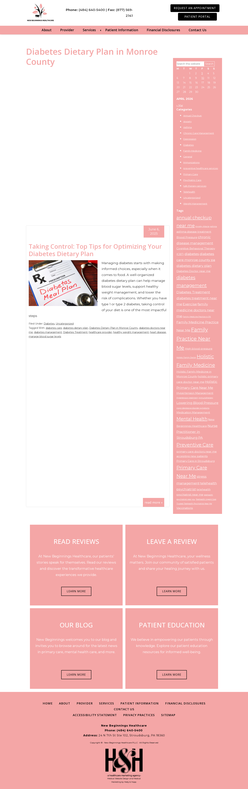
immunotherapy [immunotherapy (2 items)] (205, 398)
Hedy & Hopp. (130, 782)
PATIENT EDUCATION (172, 624)
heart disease (158, 332)
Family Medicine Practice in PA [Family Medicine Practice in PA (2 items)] (197, 317)
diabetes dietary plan (75, 327)
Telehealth (189, 191)
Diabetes (49, 323)
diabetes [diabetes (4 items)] (192, 254)
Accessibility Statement (95, 715)
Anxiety (187, 121)
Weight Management (195, 203)
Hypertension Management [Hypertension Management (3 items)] (194, 393)
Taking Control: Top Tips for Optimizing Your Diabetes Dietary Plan (95, 250)
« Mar (179, 105)
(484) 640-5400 (92, 10)
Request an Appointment (195, 8)
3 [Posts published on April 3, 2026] (202, 73)
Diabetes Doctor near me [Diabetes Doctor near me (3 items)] (193, 271)
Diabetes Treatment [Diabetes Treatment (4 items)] (193, 292)
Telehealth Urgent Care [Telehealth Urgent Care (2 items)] (206, 499)
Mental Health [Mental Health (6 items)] (191, 418)
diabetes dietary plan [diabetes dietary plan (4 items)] (194, 266)
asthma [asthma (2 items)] (213, 226)
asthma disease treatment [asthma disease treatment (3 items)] (193, 231)
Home (48, 703)
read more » (154, 502)
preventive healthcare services (200, 168)
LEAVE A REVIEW (172, 541)
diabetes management (48, 332)
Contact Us (197, 30)
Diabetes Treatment (75, 332)
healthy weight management (131, 332)
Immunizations (191, 162)
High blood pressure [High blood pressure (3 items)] (198, 348)
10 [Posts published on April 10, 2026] (202, 78)
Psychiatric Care (192, 180)
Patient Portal (197, 17)
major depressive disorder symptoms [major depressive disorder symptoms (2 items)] (192, 408)
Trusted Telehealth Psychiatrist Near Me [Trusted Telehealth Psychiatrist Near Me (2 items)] (194, 504)
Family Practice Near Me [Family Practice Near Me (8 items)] (193, 339)
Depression (189, 139)
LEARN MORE (76, 591)
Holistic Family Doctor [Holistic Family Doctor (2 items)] (186, 357)
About (47, 30)
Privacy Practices (139, 715)
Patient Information (121, 30)
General (187, 156)
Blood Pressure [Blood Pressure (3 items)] (186, 237)
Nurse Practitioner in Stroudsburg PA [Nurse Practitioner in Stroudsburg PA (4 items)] (197, 432)
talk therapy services (194, 186)
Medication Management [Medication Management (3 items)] (193, 412)
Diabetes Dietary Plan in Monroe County (113, 327)
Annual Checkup (192, 115)
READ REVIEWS (76, 541)
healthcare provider (100, 332)
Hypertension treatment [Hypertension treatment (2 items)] (187, 398)
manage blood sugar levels (45, 336)
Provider (67, 30)
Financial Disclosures (163, 30)
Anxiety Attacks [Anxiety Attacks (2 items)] (202, 226)
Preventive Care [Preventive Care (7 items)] (194, 445)
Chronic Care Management (198, 133)
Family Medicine (192, 150)
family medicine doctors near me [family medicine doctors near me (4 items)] (195, 310)
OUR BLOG (76, 624)
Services (89, 30)
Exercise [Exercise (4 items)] (190, 304)
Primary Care (190, 174)
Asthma (187, 127)
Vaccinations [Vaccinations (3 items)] (184, 508)
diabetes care (54, 327)
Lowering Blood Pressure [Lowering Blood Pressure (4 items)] (197, 403)
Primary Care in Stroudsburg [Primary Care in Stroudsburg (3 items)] (195, 461)
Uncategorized (65, 323)
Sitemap (168, 715)
